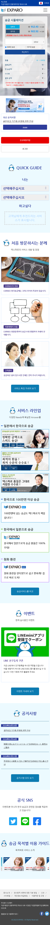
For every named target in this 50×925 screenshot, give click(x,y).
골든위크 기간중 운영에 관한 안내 (18, 121)
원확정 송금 (10, 47)
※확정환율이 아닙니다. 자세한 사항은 (18, 35)
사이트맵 (7, 896)
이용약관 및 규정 (38, 896)
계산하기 (25, 52)
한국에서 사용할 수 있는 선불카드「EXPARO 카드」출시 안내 (26, 762)
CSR (42, 893)
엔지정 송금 (30, 47)
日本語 (46, 3)
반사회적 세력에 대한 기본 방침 (25, 893)
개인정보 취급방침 (21, 896)
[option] (14, 864)
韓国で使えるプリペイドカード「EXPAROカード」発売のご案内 (25, 745)
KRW (36, 42)
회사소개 (6, 893)
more (25, 127)
